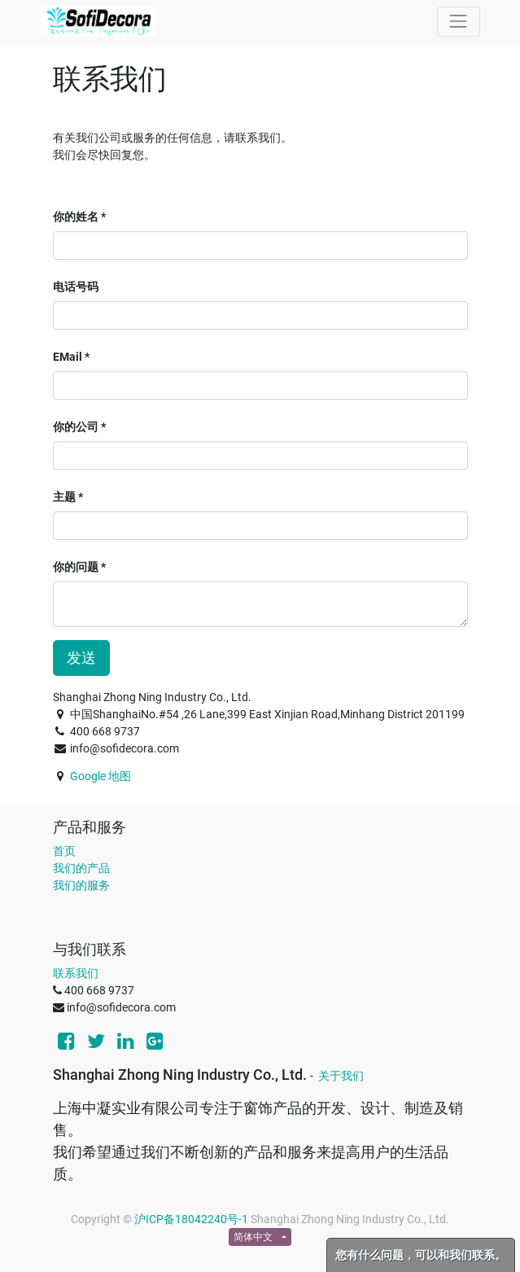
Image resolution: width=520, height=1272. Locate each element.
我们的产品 (81, 868)
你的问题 (75, 566)
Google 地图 (100, 776)
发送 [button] (81, 658)
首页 (64, 851)
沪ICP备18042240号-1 (191, 1219)
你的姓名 (75, 216)
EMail (67, 356)
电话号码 (75, 286)
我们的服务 (81, 885)
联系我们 (75, 973)
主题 (64, 496)
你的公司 (75, 426)
